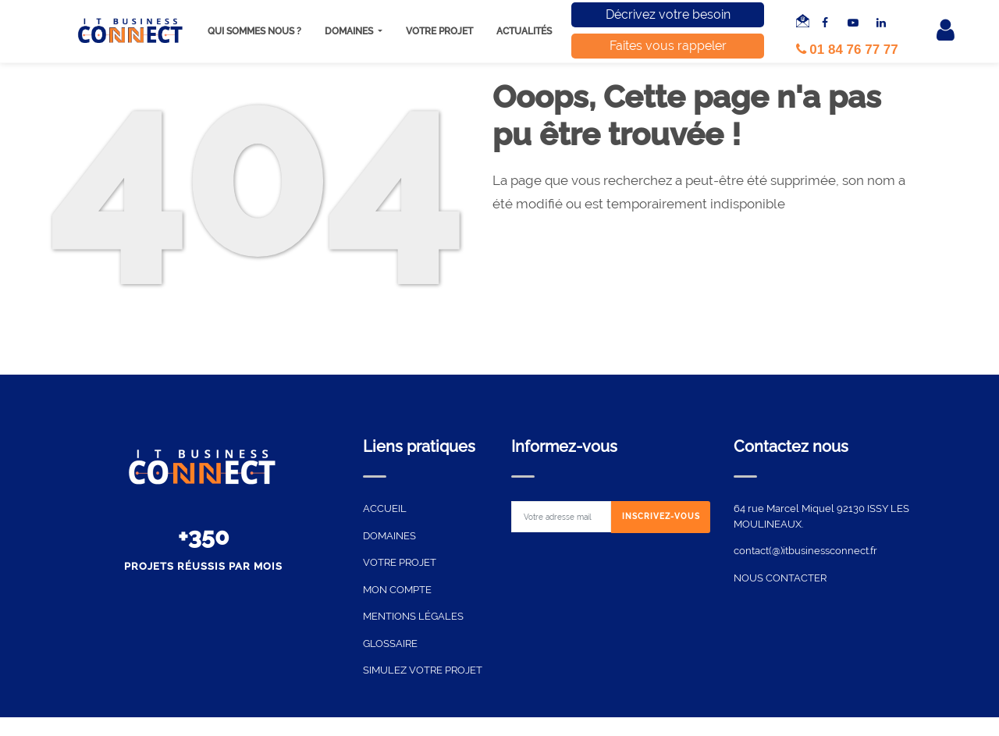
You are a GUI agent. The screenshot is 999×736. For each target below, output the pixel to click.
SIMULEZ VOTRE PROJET (422, 670)
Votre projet (439, 31)
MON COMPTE (397, 590)
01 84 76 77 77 (847, 49)
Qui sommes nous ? (254, 31)
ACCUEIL (385, 508)
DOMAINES (389, 536)
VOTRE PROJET (399, 562)
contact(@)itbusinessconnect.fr (805, 550)
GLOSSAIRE (390, 643)
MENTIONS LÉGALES (413, 616)
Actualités (524, 31)
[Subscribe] (661, 517)
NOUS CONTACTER (780, 578)
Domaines (350, 31)
